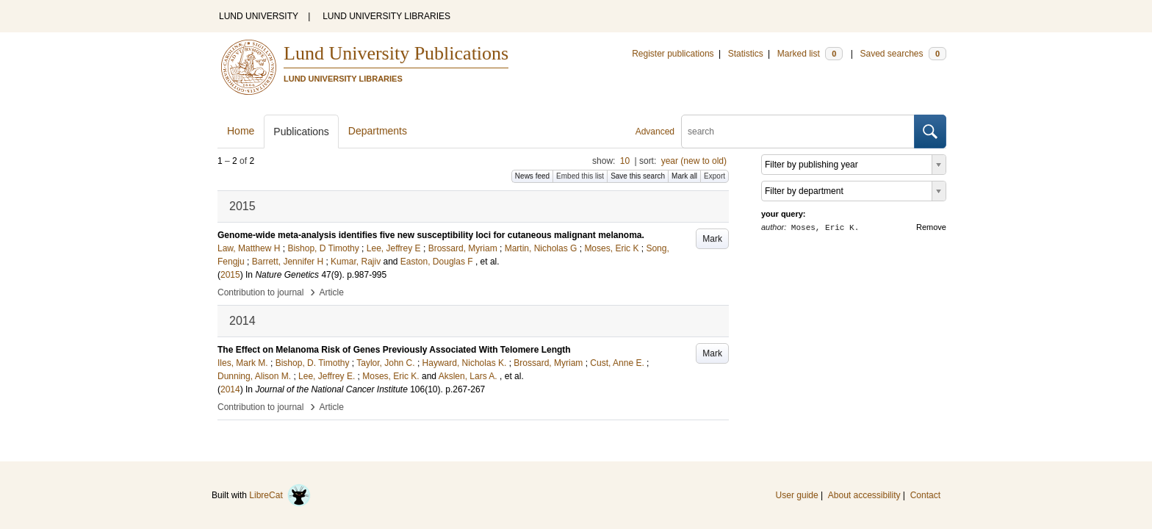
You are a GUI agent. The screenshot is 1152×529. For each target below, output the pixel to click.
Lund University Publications (396, 53)
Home (240, 131)
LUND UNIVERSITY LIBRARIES (386, 16)
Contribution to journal (260, 292)
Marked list (810, 53)
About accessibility (864, 495)
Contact (925, 495)
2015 (230, 275)
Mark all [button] (684, 176)
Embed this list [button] (580, 176)
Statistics (745, 53)
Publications (301, 131)
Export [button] (714, 176)
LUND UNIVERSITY (258, 16)
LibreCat (280, 495)
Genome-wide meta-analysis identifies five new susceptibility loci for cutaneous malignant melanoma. (430, 235)
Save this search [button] (638, 176)
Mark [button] (712, 239)
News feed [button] (532, 176)
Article (332, 292)
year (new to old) (694, 161)
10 (625, 161)
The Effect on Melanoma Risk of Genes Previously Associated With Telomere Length (394, 350)
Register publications (672, 53)
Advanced (655, 131)
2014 (230, 389)
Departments (377, 131)
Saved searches (903, 53)
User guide (797, 495)
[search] (798, 131)
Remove (931, 227)
